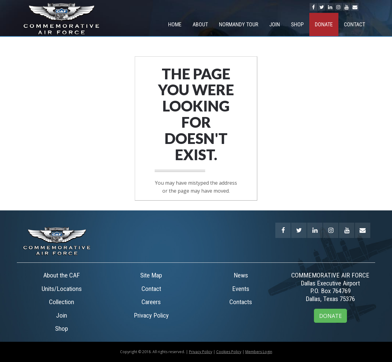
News (241, 275)
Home (175, 24)
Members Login (258, 351)
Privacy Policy (151, 315)
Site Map (151, 275)
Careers (151, 302)
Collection (61, 302)
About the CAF (61, 275)
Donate (324, 24)
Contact (354, 24)
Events (240, 288)
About (200, 24)
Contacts (240, 302)
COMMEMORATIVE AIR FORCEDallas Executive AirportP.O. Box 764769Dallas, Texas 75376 (330, 287)
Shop (297, 24)
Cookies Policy (228, 351)
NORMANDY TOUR (238, 24)
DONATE (330, 315)
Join (274, 24)
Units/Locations (62, 288)
